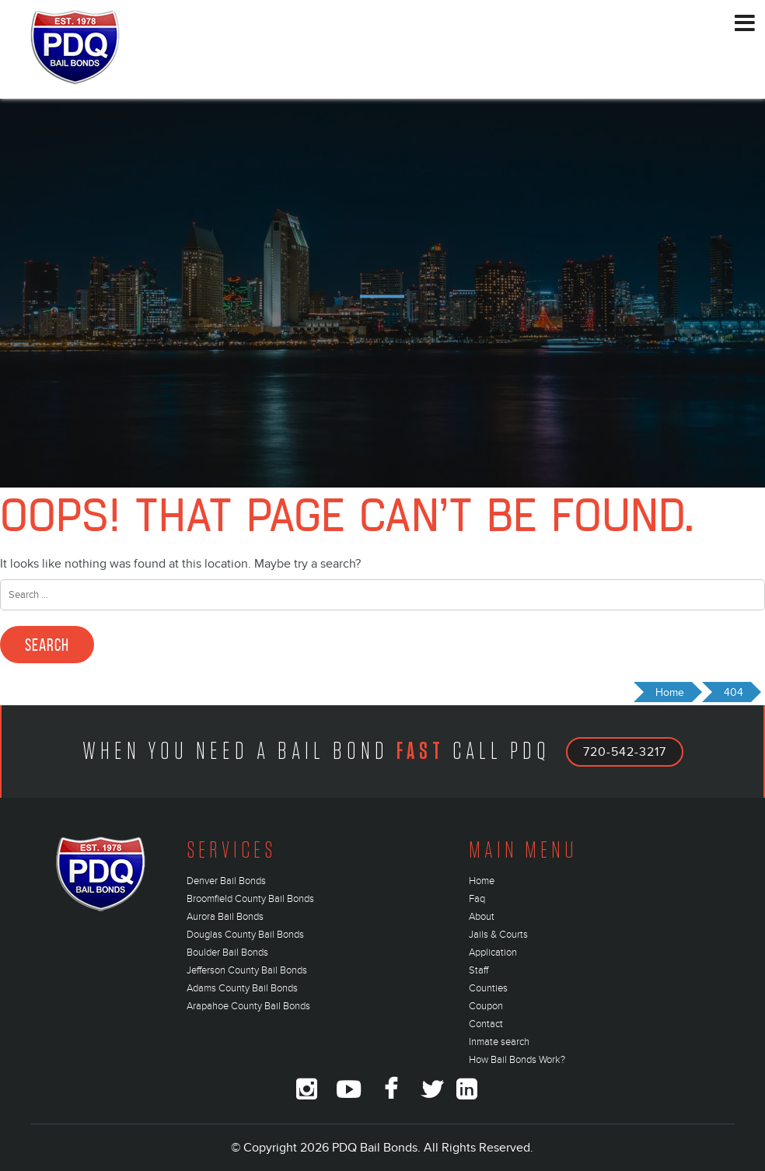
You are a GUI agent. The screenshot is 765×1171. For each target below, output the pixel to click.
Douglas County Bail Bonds (245, 934)
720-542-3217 (624, 752)
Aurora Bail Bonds (225, 917)
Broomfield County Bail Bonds (250, 899)
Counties (488, 988)
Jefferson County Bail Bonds (247, 970)
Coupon (486, 1006)
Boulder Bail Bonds (227, 952)
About (481, 917)
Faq (477, 899)
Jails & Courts (498, 934)
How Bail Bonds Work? (517, 1060)
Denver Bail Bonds (226, 881)
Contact (486, 1024)
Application (493, 952)
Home (481, 881)
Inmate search (499, 1042)
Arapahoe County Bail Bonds (248, 1006)
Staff (478, 970)
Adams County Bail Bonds (242, 988)
